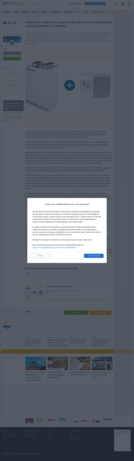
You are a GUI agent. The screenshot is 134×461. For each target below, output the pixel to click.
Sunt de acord (93, 256)
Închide (40, 256)
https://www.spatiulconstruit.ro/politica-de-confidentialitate (54, 248)
